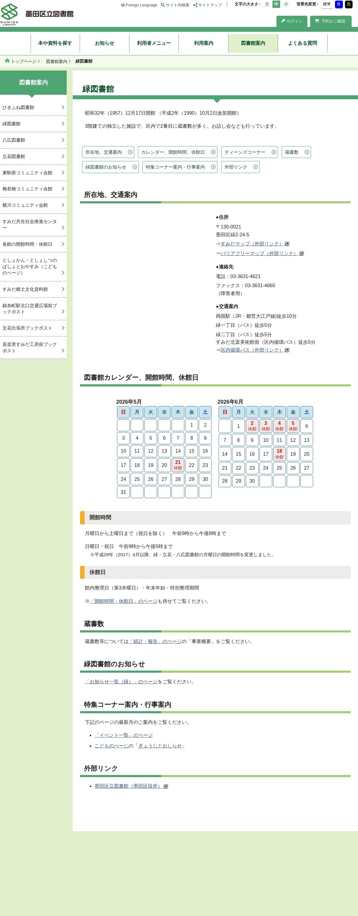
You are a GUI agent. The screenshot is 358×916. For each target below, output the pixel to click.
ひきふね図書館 (18, 107)
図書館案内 (253, 43)
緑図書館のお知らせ (105, 166)
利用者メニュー (154, 43)
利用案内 (203, 43)
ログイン (292, 21)
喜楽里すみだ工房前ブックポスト (29, 347)
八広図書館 (13, 140)
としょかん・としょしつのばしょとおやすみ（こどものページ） (29, 266)
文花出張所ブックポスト (27, 327)
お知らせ (104, 43)
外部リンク (236, 166)
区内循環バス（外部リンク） (252, 350)
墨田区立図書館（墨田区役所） (128, 786)
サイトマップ (210, 5)
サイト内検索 (177, 5)
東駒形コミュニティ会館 (27, 172)
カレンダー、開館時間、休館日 (173, 152)
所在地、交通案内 (103, 152)
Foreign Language (141, 5)
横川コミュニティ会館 (25, 205)
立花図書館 (13, 156)
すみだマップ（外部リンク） (252, 243)
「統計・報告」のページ (155, 641)
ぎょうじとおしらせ (160, 745)
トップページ (23, 61)
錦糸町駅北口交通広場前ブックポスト (29, 308)
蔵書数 (292, 152)
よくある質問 (302, 43)
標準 (327, 4)
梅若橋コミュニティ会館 (27, 188)
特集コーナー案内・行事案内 (175, 166)
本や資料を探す (55, 43)
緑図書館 (11, 123)
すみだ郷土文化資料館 (25, 289)
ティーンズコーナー (245, 152)
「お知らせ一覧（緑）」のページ (121, 681)
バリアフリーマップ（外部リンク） (259, 253)
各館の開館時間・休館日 (27, 244)
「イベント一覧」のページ (124, 735)
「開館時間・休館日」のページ (124, 601)
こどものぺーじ (112, 745)
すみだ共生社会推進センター (29, 224)
